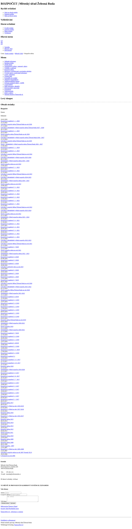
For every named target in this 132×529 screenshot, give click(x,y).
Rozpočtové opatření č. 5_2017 (10, 386)
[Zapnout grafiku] (9, 14)
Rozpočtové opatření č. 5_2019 (10, 300)
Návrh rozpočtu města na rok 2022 (11, 214)
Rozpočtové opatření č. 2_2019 (10, 310)
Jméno (3, 493)
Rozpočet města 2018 (7, 366)
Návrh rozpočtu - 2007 (7, 446)
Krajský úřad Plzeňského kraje (10, 509)
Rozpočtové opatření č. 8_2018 (10, 316)
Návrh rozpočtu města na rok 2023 (11, 184)
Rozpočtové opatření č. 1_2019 (10, 313)
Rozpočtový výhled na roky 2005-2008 (12, 449)
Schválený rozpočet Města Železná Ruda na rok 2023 (16, 174)
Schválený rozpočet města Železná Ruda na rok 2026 (16, 124)
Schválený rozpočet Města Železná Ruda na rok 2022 (16, 207)
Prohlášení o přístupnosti (8, 521)
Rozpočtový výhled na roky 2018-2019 (12, 406)
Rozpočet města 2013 (7, 426)
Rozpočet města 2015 (7, 419)
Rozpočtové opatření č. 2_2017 (10, 396)
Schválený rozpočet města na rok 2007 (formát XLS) (16, 452)
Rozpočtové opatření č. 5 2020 (10, 260)
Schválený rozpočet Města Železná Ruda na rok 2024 (16, 154)
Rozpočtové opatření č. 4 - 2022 (10, 190)
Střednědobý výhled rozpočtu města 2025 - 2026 (15, 161)
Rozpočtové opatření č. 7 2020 (10, 247)
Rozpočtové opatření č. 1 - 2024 (10, 147)
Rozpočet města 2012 (7, 429)
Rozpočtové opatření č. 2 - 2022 (10, 197)
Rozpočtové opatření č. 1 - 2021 (10, 237)
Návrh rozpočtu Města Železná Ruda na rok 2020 (15, 290)
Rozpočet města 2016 (7, 412)
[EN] (2, 44)
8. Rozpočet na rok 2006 (8, 456)
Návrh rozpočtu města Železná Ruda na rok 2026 (15, 134)
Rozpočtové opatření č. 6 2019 (10, 296)
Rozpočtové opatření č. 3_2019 (10, 306)
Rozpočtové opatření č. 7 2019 (10, 280)
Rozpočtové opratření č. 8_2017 (10, 376)
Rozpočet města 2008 (7, 442)
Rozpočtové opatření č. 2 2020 (10, 273)
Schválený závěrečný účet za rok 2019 (12, 267)
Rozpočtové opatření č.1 (8, 356)
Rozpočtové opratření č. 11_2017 (10, 359)
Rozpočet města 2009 (7, 439)
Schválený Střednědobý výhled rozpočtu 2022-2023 (16, 240)
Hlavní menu (7, 37)
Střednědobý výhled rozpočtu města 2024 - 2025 (15, 180)
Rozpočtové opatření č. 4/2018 (10, 343)
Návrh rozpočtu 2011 (7, 432)
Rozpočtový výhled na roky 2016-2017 (12, 416)
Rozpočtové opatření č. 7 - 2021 (10, 204)
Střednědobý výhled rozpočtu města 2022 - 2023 (15, 253)
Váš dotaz (4, 502)
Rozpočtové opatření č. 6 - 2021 (10, 220)
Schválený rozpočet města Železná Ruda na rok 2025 (16, 141)
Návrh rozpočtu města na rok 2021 (11, 250)
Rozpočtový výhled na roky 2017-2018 (12, 409)
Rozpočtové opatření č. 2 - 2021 (10, 233)
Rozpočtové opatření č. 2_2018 (10, 353)
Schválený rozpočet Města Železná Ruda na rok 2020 (16, 283)
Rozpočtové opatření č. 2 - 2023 (10, 151)
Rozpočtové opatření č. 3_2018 (10, 346)
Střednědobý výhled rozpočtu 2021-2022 (13, 293)
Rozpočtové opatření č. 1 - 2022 (10, 200)
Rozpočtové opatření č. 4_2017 (10, 389)
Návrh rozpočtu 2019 (7, 326)
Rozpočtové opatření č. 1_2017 (10, 399)
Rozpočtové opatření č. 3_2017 (10, 393)
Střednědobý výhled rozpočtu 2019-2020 (13, 369)
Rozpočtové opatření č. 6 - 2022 (10, 171)
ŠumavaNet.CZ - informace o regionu (12, 513)
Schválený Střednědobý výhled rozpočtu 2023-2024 (16, 210)
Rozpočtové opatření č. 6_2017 (10, 383)
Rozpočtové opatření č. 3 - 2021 (10, 230)
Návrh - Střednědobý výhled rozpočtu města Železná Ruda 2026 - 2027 (22, 144)
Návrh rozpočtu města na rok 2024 (11, 164)
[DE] (2, 42)
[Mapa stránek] (8, 31)
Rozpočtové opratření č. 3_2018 (10, 349)
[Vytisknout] (7, 33)
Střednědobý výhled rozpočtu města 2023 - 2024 (15, 217)
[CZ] (2, 40)
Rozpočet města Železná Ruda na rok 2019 (13, 320)
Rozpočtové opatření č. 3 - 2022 (10, 194)
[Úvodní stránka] (8, 28)
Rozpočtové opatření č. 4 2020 (10, 263)
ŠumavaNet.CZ (18, 526)
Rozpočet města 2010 (7, 436)
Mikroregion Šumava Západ (9, 507)
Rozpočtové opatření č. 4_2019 (10, 303)
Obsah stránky (8, 104)
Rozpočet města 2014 (7, 422)
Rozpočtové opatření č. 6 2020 (10, 257)
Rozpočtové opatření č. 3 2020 (10, 270)
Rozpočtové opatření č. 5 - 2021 (10, 224)
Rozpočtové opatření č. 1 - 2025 (10, 131)
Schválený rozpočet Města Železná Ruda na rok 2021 (16, 243)
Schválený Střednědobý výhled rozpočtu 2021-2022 (16, 287)
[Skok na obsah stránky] (11, 12)
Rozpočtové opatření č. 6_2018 (10, 336)
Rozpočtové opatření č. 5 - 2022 (10, 187)
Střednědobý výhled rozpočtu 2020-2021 (13, 323)
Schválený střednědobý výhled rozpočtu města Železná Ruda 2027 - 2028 (22, 127)
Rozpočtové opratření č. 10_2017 (10, 363)
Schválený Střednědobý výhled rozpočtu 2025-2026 (16, 157)
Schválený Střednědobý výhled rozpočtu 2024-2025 (16, 177)
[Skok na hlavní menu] (10, 16)
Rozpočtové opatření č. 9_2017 (10, 373)
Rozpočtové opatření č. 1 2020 (10, 277)
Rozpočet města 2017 (7, 403)
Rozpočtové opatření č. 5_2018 (10, 340)
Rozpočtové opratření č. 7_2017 (10, 379)
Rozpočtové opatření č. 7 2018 (10, 333)
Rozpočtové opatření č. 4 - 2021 (10, 227)
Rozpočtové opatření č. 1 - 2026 (10, 121)
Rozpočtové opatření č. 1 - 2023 (10, 167)
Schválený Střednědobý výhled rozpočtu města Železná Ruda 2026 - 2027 (22, 137)
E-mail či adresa (5, 494)
